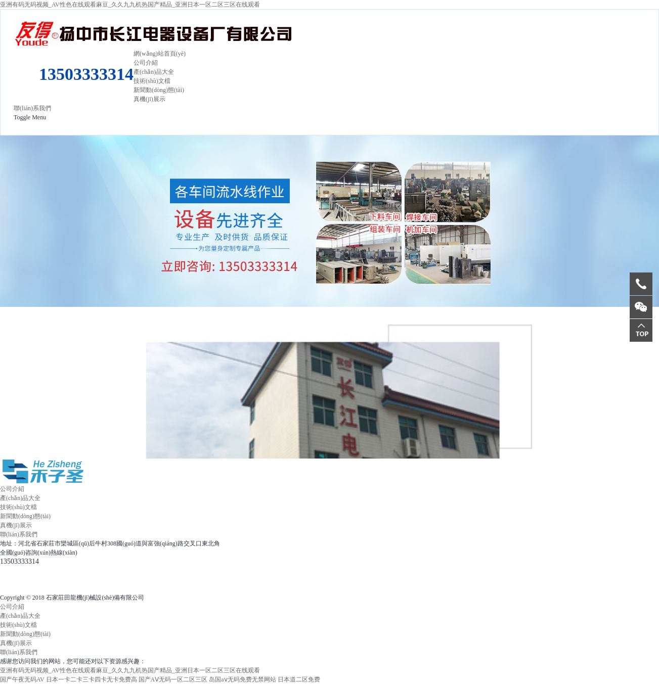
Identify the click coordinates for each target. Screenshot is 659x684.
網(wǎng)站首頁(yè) (160, 53)
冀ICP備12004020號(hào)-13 (258, 543)
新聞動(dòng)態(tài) (159, 90)
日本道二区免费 (299, 679)
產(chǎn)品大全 (154, 71)
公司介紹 (146, 62)
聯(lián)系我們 (32, 108)
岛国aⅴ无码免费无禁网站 (242, 679)
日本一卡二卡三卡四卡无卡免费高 (91, 679)
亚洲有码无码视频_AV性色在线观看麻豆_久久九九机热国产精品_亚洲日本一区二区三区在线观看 (130, 4)
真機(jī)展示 (149, 99)
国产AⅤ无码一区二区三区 (173, 679)
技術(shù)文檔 (152, 80)
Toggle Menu (30, 117)
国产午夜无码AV (22, 679)
